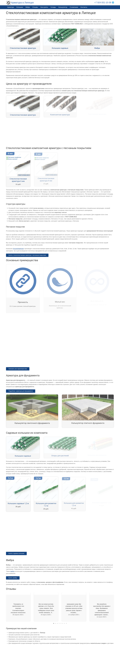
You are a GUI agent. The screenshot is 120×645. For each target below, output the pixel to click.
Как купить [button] (44, 7)
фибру (12, 571)
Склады (53, 7)
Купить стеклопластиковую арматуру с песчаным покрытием (27, 255)
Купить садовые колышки (16, 553)
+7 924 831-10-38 (102, 2)
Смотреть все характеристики (17, 368)
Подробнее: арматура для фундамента (20, 391)
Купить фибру (12, 578)
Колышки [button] (19, 7)
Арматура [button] (10, 7)
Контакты (84, 7)
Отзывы (35, 7)
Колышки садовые (60, 48)
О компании (74, 7)
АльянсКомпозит (18, 248)
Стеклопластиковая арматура (23, 48)
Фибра (27, 7)
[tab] (53, 623)
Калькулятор (62, 7)
